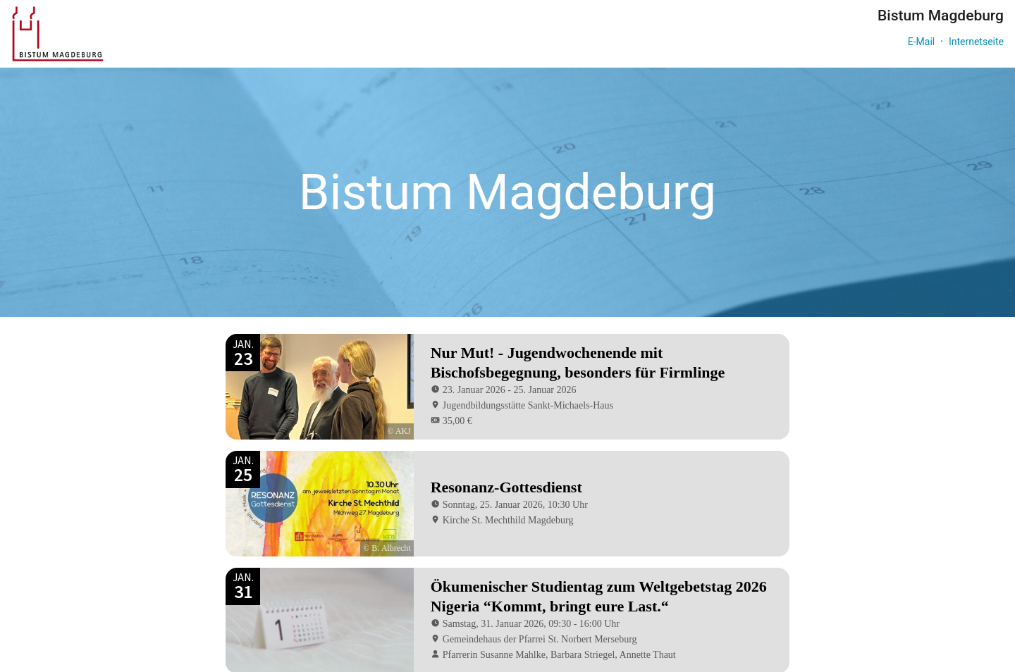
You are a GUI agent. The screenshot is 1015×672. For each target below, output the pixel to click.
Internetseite (976, 41)
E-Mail (921, 41)
